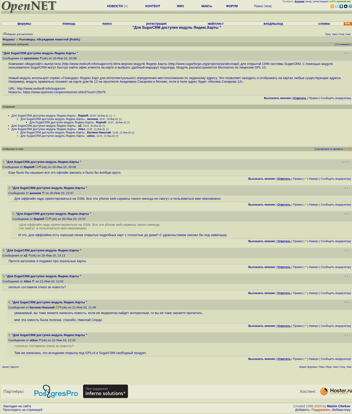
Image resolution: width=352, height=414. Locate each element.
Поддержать (321, 410)
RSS (347, 149)
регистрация (320, 1)
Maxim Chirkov (338, 406)
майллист (216, 23)
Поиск (258, 6)
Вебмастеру (341, 410)
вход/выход (273, 23)
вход (308, 1)
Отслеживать (343, 44)
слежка (324, 23)
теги (268, 6)
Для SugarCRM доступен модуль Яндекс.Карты (44, 115)
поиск (107, 23)
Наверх (314, 178)
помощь (69, 23)
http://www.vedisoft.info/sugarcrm (87, 64)
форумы (24, 23)
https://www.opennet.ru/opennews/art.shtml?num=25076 (64, 92)
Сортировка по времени (329, 149)
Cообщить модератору (336, 98)
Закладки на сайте (17, 406)
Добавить (302, 410)
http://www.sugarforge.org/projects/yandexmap (203, 64)
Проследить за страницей (22, 410)
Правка (313, 98)
